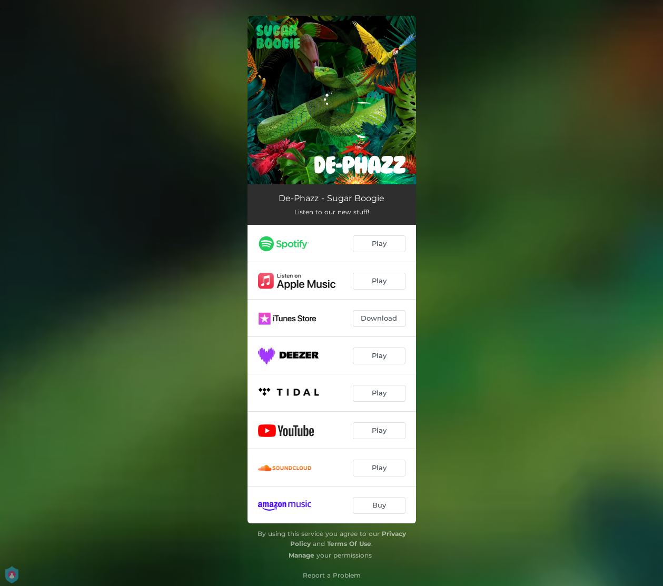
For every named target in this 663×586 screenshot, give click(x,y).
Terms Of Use (349, 544)
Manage (301, 555)
